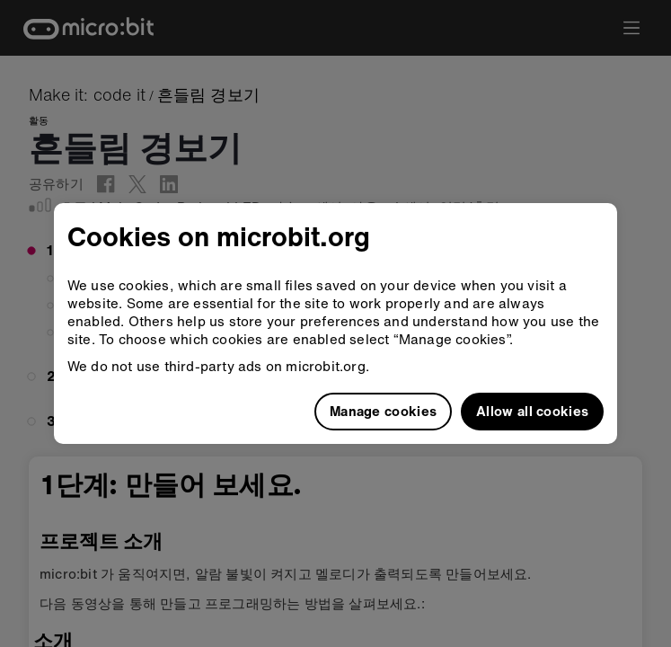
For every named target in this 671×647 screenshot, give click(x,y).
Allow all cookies (532, 411)
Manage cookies (383, 411)
